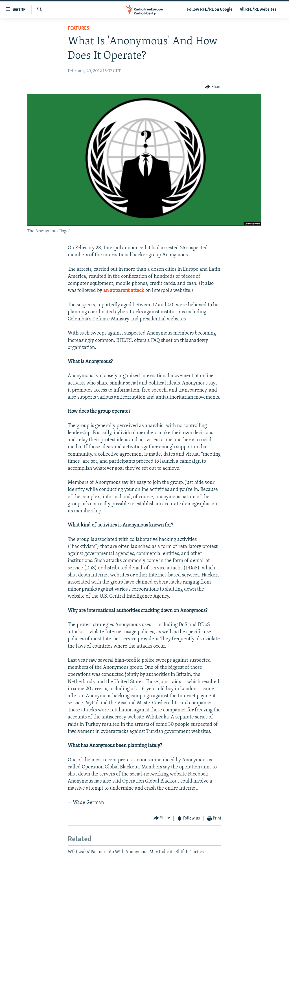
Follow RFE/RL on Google (210, 9)
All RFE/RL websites (258, 9)
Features (78, 28)
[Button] (213, 86)
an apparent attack (123, 290)
